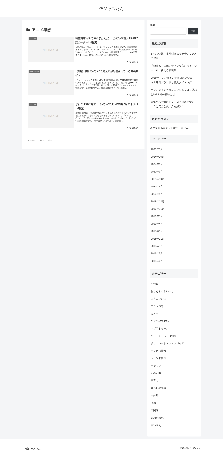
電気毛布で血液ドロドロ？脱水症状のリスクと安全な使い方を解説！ (174, 104)
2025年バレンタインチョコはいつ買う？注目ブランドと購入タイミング (171, 80)
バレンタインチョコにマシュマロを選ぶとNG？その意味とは (174, 92)
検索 (152, 25)
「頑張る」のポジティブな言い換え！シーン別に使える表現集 (174, 68)
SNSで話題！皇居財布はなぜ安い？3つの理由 (173, 56)
